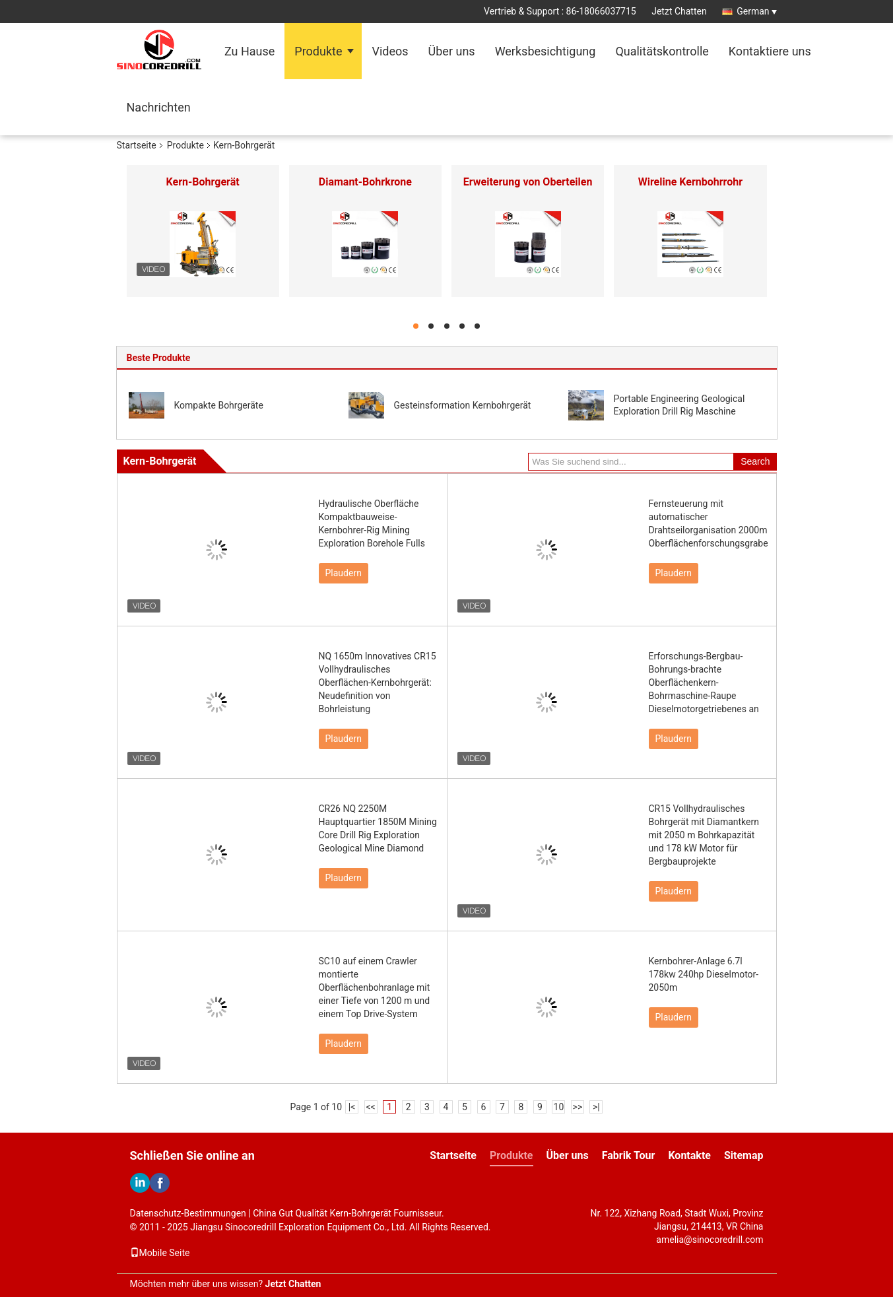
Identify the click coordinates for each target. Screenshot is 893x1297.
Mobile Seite (160, 1252)
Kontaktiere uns (770, 51)
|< (352, 1107)
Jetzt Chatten (678, 11)
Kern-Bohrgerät (203, 182)
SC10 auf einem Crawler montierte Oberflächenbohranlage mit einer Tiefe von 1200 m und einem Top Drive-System (374, 987)
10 (559, 1107)
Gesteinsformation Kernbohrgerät (462, 405)
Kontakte (689, 1155)
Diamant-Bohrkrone (365, 182)
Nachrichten (159, 107)
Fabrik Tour (628, 1155)
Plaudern (343, 573)
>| (596, 1107)
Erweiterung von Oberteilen (528, 182)
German (756, 11)
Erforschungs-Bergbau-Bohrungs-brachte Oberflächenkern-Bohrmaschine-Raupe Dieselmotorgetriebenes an (704, 682)
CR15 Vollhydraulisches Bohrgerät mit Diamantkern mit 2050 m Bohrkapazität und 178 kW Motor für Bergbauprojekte (704, 835)
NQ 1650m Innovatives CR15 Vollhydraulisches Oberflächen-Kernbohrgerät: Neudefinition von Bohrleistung (377, 682)
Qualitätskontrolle (661, 51)
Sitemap (744, 1155)
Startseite (136, 145)
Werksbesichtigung (545, 51)
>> (578, 1107)
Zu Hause (249, 51)
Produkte (318, 51)
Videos (390, 51)
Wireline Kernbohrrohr (690, 182)
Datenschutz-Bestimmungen (188, 1213)
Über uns (451, 51)
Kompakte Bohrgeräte (218, 405)
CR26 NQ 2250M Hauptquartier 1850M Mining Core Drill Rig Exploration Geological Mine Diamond (378, 828)
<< (370, 1107)
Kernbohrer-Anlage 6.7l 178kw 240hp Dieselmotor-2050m (704, 974)
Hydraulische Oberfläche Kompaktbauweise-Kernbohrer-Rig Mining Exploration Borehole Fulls (372, 523)
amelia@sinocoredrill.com (709, 1239)
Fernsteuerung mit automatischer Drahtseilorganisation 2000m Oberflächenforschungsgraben (708, 523)
